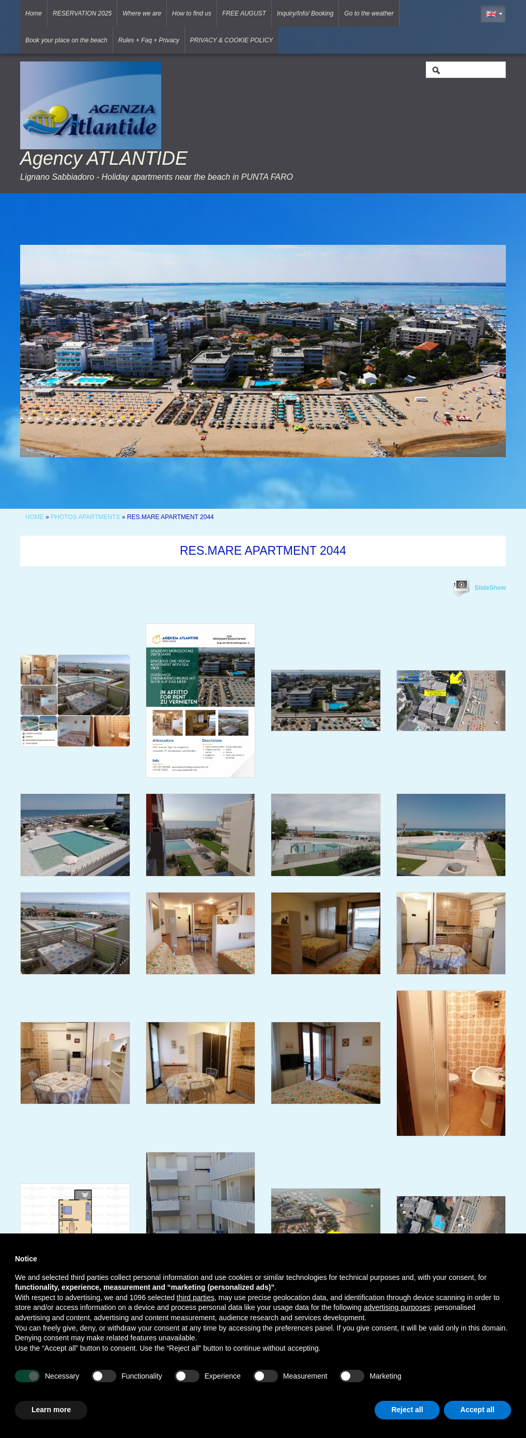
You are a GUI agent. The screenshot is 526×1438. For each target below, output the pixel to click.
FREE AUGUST (244, 13)
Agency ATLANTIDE (104, 158)
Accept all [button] (477, 1409)
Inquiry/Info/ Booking (305, 13)
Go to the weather (368, 13)
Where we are (141, 13)
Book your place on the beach (66, 40)
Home (33, 13)
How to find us (191, 13)
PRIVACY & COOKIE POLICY (231, 40)
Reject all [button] (407, 1409)
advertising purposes (397, 1307)
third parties (195, 1297)
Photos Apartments (85, 517)
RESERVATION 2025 (82, 13)
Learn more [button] (51, 1409)
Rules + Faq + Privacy (148, 40)
